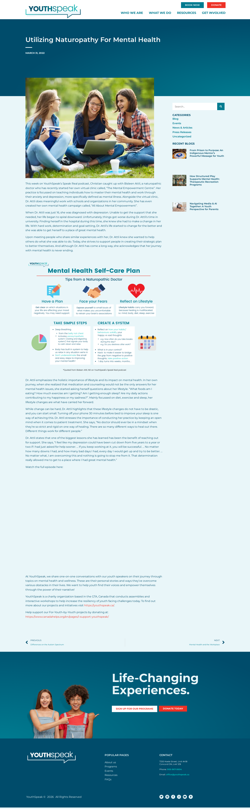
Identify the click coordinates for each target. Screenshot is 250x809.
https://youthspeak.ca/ (99, 605)
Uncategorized (182, 136)
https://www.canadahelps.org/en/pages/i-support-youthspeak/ (67, 617)
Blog (175, 119)
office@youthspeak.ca (177, 775)
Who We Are (132, 13)
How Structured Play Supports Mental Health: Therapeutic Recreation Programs (205, 181)
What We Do (160, 13)
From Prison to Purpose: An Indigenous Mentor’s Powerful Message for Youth (207, 153)
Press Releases (182, 132)
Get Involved (214, 13)
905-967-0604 (174, 770)
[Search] (221, 106)
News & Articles (183, 128)
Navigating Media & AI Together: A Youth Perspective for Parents (204, 206)
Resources (186, 13)
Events (177, 123)
